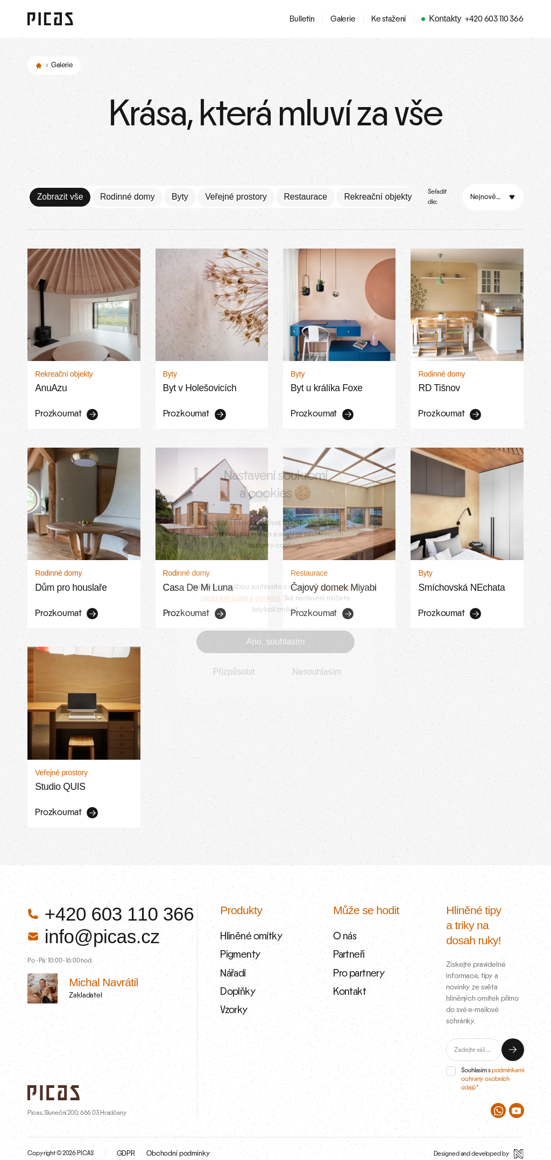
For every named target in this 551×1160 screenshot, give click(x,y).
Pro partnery (355, 960)
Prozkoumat (64, 411)
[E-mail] (473, 1040)
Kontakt (347, 976)
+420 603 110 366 (494, 19)
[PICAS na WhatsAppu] (498, 1101)
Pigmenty (238, 942)
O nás (343, 926)
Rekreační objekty (378, 195)
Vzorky (232, 994)
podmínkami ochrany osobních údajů (492, 1069)
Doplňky (235, 976)
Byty (180, 195)
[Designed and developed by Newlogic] (479, 1144)
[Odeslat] (512, 1040)
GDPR (125, 1144)
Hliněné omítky (247, 926)
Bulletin (302, 19)
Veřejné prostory (236, 195)
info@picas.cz (93, 926)
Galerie (343, 19)
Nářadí (231, 960)
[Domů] (39, 65)
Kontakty (445, 18)
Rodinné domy (127, 195)
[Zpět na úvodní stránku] (50, 19)
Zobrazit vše (60, 195)
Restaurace (305, 195)
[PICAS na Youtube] (516, 1101)
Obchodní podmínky (171, 1144)
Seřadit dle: (437, 195)
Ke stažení (388, 19)
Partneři (347, 942)
